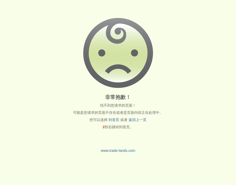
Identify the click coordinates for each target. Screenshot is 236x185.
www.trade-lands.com (118, 151)
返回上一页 (138, 120)
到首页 (113, 120)
